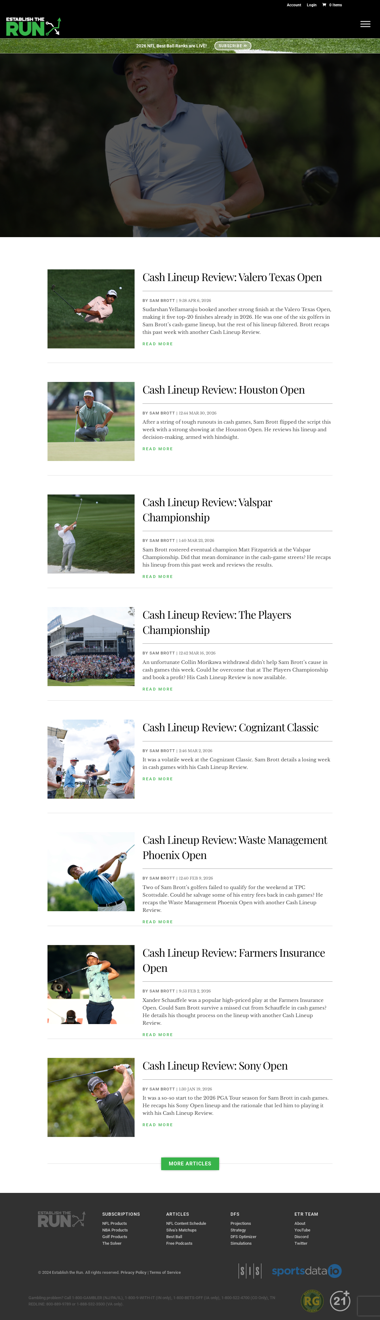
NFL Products (114, 1223)
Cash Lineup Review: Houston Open (223, 389)
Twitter (300, 1243)
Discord (301, 1236)
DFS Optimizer (243, 1236)
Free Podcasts (179, 1243)
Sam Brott (162, 300)
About (299, 1223)
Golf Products (114, 1236)
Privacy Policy (134, 1272)
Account (294, 5)
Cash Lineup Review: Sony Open (215, 1065)
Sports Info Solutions (250, 1271)
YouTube (302, 1230)
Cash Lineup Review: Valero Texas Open (232, 276)
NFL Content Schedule (186, 1223)
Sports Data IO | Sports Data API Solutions (307, 1271)
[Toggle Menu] (365, 24)
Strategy (238, 1230)
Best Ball (174, 1236)
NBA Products (115, 1230)
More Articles (190, 1164)
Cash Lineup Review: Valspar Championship (207, 509)
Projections (241, 1223)
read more (157, 343)
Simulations (241, 1243)
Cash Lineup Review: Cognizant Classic (230, 727)
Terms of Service (165, 1272)
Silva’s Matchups (181, 1230)
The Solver (112, 1243)
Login (312, 5)
